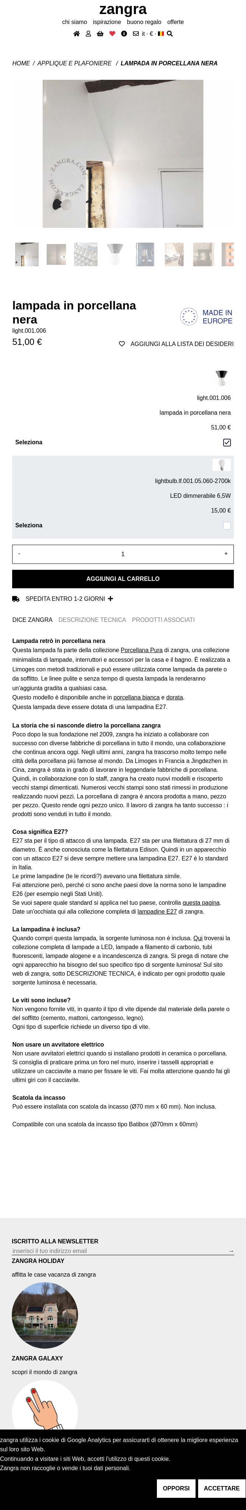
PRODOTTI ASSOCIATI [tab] (163, 620)
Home (21, 63)
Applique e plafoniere (75, 63)
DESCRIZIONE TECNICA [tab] (92, 620)
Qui (198, 938)
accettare (222, 1488)
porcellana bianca (136, 697)
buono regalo (144, 22)
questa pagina (201, 903)
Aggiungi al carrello (122, 579)
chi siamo (74, 22)
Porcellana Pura (142, 650)
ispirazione (107, 22)
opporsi (176, 1488)
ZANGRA (123, 9)
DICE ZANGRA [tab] (32, 620)
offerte (175, 22)
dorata (174, 697)
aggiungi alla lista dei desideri (176, 344)
